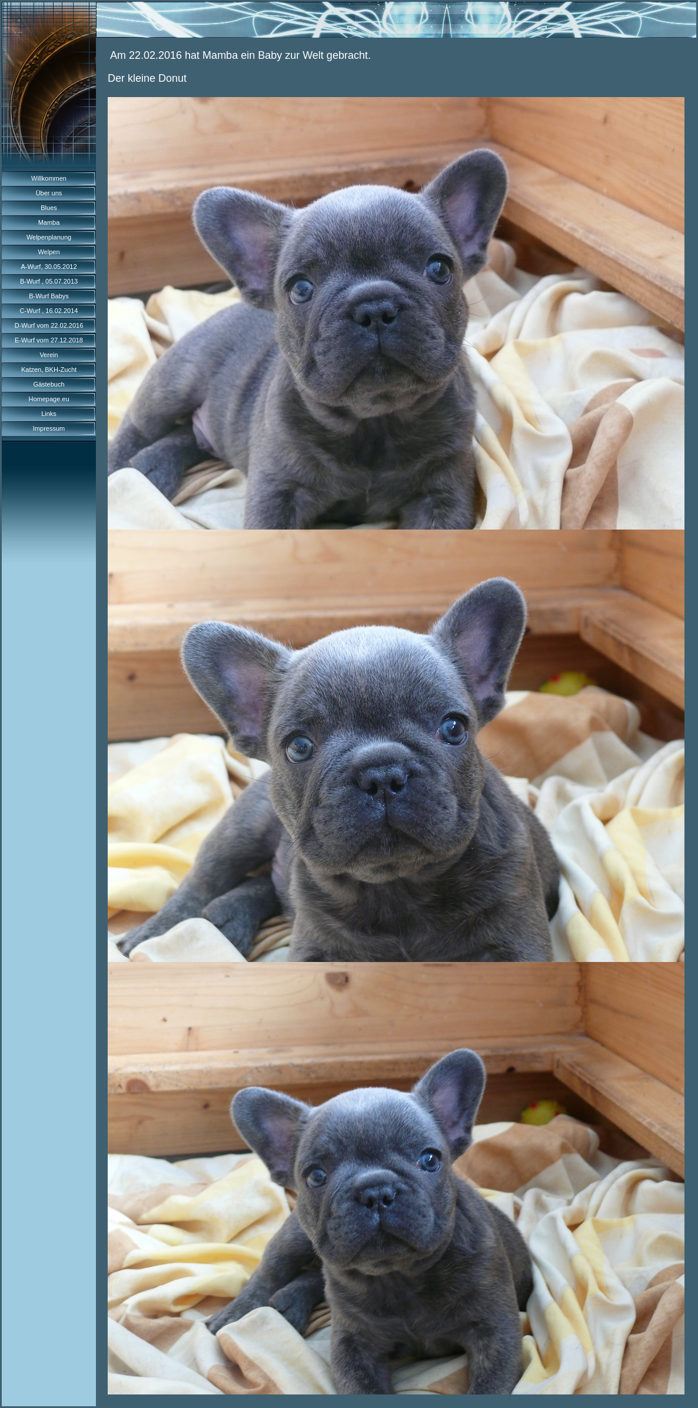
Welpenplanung (48, 237)
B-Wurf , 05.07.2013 (49, 281)
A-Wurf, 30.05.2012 (49, 266)
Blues (49, 207)
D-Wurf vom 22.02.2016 (49, 325)
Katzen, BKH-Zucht (49, 369)
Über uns (49, 193)
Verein (48, 354)
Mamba (49, 222)
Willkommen (49, 178)
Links (48, 413)
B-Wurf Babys (49, 295)
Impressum (49, 428)
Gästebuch (48, 384)
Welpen (48, 251)
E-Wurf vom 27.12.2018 (49, 340)
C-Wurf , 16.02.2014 (49, 310)
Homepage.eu (48, 398)
